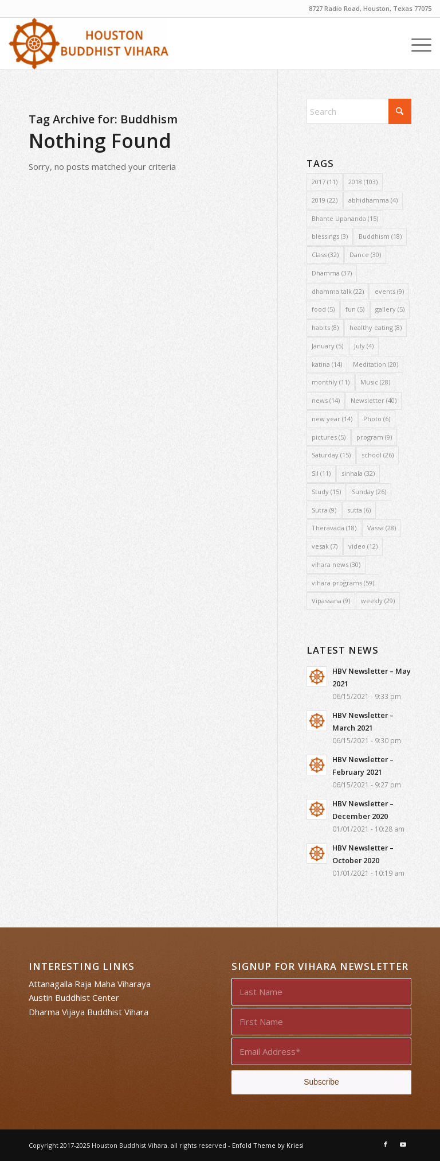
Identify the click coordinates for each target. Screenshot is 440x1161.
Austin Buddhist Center (74, 997)
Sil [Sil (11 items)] (321, 473)
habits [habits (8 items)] (325, 327)
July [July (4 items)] (364, 345)
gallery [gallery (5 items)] (389, 309)
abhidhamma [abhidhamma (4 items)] (373, 200)
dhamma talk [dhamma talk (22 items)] (338, 291)
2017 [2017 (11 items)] (324, 181)
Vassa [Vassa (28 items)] (381, 527)
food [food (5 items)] (323, 309)
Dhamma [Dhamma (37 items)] (332, 273)
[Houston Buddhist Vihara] (88, 43)
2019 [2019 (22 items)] (324, 200)
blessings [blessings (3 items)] (330, 236)
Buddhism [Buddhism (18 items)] (380, 236)
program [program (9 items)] (374, 437)
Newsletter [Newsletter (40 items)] (373, 400)
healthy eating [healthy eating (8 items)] (375, 327)
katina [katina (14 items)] (327, 364)
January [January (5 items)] (327, 345)
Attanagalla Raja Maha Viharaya (90, 983)
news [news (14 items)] (326, 400)
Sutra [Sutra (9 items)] (324, 510)
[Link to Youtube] (402, 1144)
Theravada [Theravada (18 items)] (334, 527)
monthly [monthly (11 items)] (330, 382)
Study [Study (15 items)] (326, 491)
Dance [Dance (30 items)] (365, 254)
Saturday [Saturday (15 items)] (331, 455)
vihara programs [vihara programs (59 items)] (343, 582)
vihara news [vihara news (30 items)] (336, 564)
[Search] (359, 111)
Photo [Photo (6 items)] (376, 418)
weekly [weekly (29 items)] (378, 600)
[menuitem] (415, 43)
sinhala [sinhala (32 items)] (358, 473)
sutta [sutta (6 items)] (359, 510)
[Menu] (415, 43)
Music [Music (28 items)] (375, 382)
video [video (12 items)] (363, 546)
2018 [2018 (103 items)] (363, 181)
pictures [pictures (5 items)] (328, 437)
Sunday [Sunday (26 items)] (369, 491)
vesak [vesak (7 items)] (324, 546)
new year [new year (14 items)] (332, 418)
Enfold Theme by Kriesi (268, 1145)
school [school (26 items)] (378, 455)
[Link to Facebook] (385, 1144)
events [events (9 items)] (389, 291)
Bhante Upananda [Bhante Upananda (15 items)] (345, 218)
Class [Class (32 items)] (325, 254)
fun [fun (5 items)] (354, 309)
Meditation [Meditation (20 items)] (375, 364)
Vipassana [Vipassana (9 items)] (331, 600)
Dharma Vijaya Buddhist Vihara (88, 1012)
